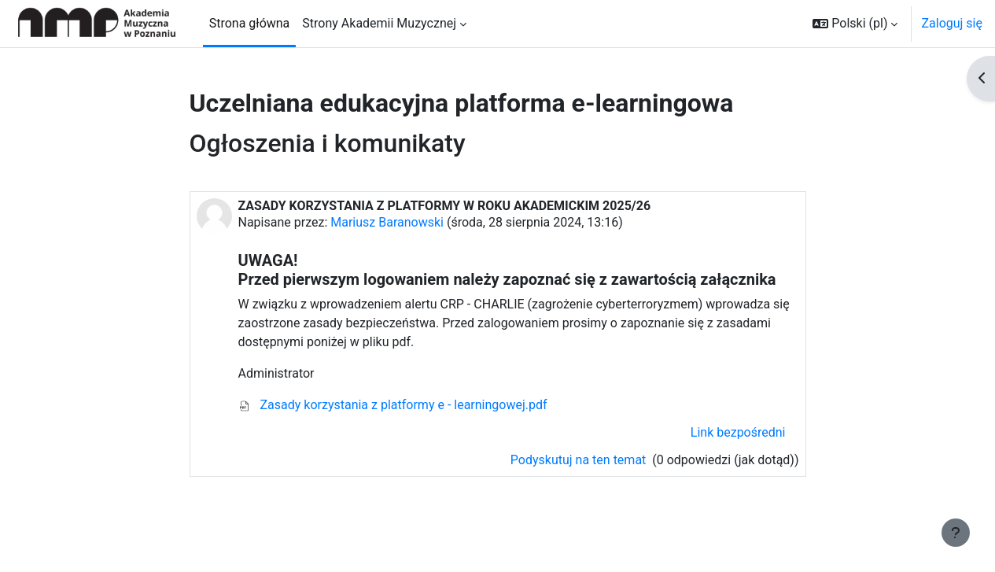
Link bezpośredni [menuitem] (738, 432)
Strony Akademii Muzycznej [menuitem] (379, 23)
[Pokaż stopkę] (956, 532)
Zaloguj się (951, 23)
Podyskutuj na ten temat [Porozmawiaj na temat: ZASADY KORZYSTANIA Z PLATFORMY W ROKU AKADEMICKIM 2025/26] (579, 459)
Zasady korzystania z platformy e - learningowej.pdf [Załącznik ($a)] (392, 404)
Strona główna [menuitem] (249, 23)
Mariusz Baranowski (387, 222)
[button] (855, 23)
